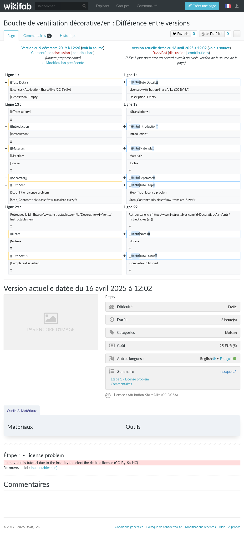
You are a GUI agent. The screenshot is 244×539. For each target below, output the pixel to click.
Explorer (102, 6)
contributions (83, 53)
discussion (61, 53)
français (228, 6)
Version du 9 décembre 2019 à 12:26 (50, 48)
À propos (234, 527)
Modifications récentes (200, 527)
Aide (222, 527)
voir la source (92, 48)
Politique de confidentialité (164, 527)
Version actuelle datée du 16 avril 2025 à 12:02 (169, 48)
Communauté (147, 6)
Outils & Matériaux (21, 411)
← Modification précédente (62, 63)
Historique (68, 36)
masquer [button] (226, 371)
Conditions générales (129, 527)
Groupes (123, 6)
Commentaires (34, 36)
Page (11, 36)
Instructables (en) (44, 468)
